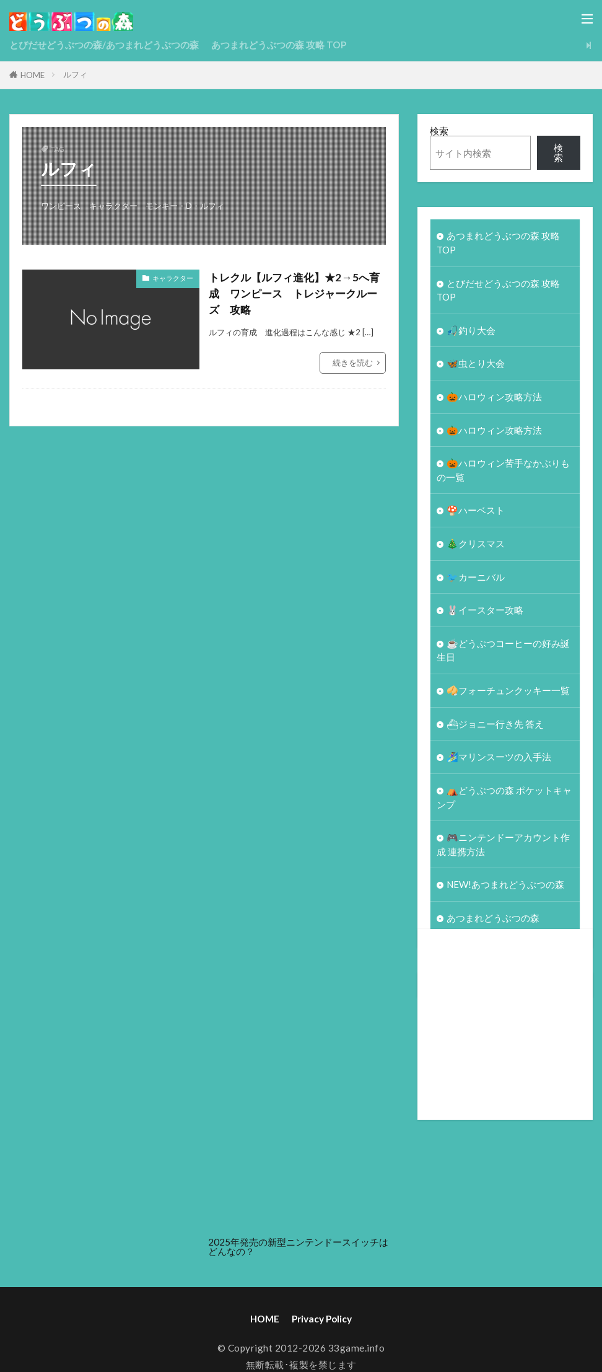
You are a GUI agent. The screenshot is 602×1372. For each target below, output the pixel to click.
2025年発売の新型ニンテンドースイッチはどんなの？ (298, 1254)
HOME (32, 75)
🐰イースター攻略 (485, 614)
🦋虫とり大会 (476, 365)
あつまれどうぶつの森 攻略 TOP (278, 44)
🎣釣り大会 (471, 331)
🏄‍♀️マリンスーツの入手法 (499, 762)
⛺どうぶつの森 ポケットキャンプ (504, 803)
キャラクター (172, 278)
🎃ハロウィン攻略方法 (494, 398)
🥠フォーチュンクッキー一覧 (508, 695)
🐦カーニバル (476, 580)
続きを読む (353, 363)
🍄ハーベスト (476, 513)
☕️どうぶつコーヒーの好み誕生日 (503, 654)
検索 (439, 130)
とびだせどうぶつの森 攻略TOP (498, 291)
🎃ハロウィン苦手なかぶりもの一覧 (503, 472)
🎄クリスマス (476, 547)
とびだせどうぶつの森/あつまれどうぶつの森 (104, 44)
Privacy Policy (322, 1326)
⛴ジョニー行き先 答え (495, 728)
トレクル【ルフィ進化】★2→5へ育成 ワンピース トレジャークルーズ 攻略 (293, 294)
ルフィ (75, 74)
